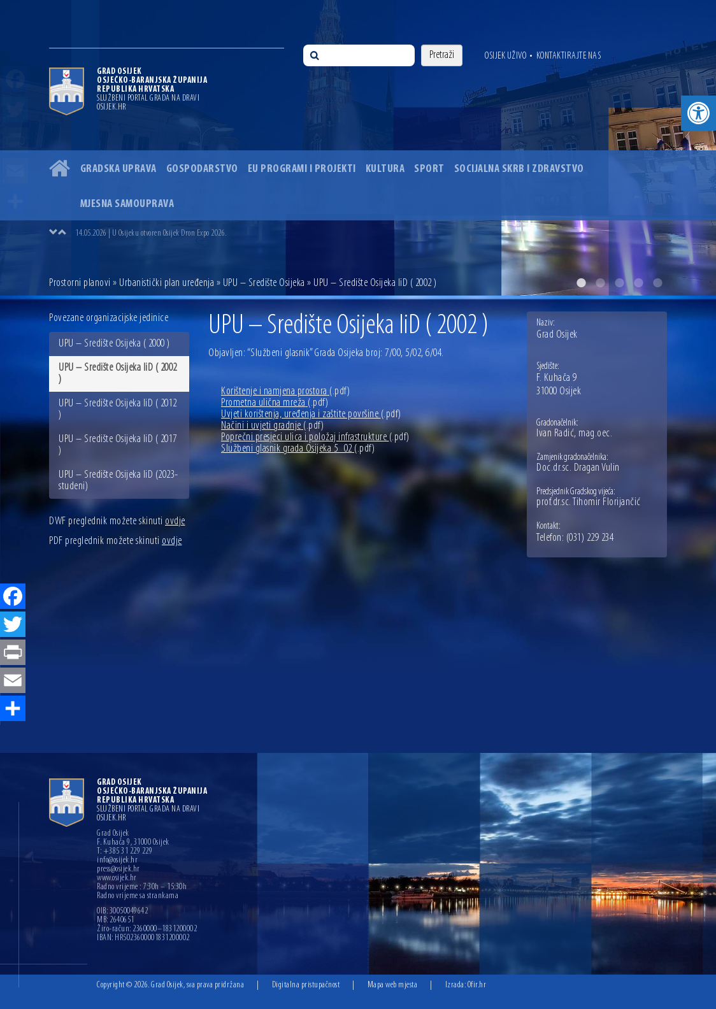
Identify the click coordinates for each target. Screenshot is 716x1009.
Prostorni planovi (80, 283)
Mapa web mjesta (393, 985)
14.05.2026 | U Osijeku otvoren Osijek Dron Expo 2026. (151, 233)
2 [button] (600, 282)
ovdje (175, 521)
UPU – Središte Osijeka (264, 283)
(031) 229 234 (590, 538)
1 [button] (581, 282)
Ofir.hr (477, 985)
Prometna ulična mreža (274, 403)
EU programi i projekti (302, 169)
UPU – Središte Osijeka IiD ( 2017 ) (118, 445)
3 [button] (619, 282)
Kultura (385, 169)
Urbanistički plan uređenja (166, 283)
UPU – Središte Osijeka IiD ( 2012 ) (118, 409)
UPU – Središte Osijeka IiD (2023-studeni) (118, 480)
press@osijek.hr (118, 869)
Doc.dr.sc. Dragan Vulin (578, 468)
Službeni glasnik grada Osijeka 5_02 (298, 449)
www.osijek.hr (117, 878)
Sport (429, 169)
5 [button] (657, 282)
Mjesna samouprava (127, 204)
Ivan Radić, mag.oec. (574, 434)
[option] (358, 148)
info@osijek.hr (117, 860)
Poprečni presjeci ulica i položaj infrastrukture (315, 437)
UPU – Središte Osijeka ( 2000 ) (114, 344)
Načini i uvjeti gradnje (272, 426)
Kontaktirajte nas (568, 56)
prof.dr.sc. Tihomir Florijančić (588, 502)
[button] (698, 113)
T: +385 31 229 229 (124, 851)
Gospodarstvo (202, 169)
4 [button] (638, 282)
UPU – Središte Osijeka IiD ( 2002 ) (118, 373)
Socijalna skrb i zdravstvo (519, 169)
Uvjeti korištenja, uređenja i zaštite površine (311, 414)
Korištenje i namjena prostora (285, 391)
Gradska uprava (118, 169)
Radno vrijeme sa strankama (137, 896)
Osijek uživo (505, 56)
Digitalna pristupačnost (306, 985)
